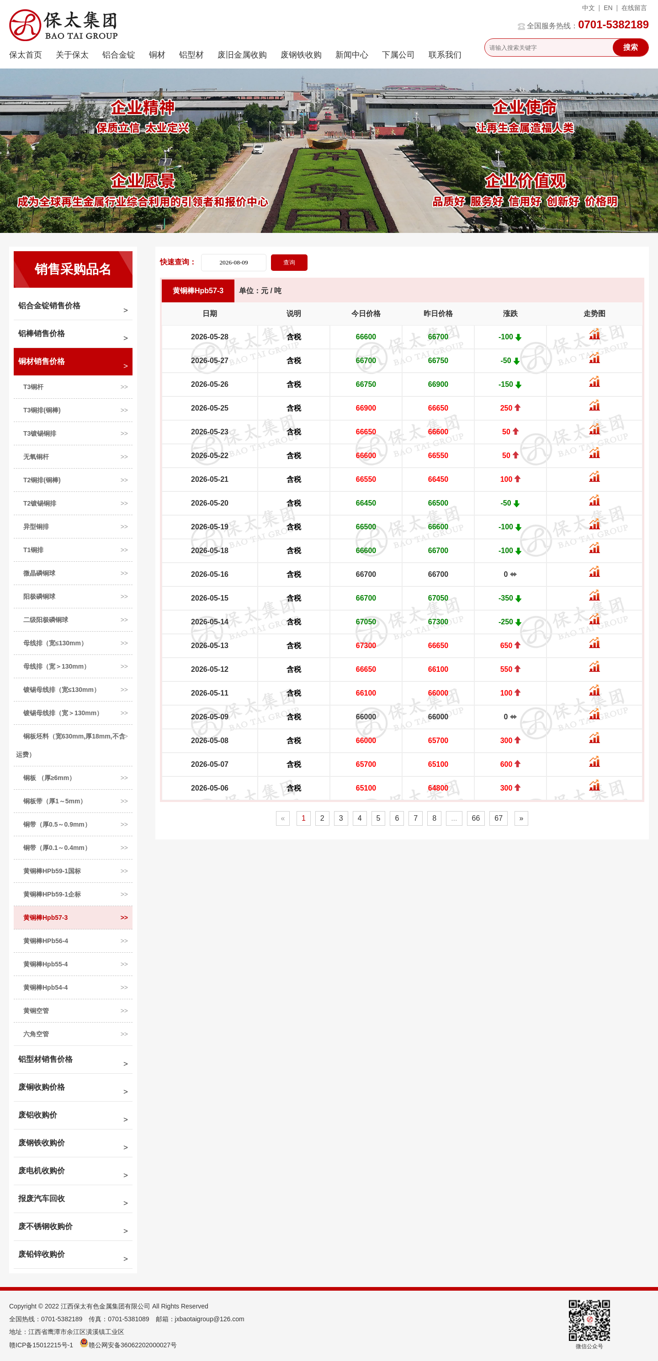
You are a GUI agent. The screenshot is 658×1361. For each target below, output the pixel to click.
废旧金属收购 (242, 54)
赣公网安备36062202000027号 (128, 1345)
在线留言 (634, 7)
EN (608, 7)
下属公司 (398, 54)
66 (476, 818)
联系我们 (445, 54)
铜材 (157, 54)
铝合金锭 (118, 54)
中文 (588, 7)
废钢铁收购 (301, 54)
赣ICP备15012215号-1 (41, 1345)
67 (498, 818)
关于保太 (72, 54)
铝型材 (191, 54)
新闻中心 (351, 54)
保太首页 (25, 54)
